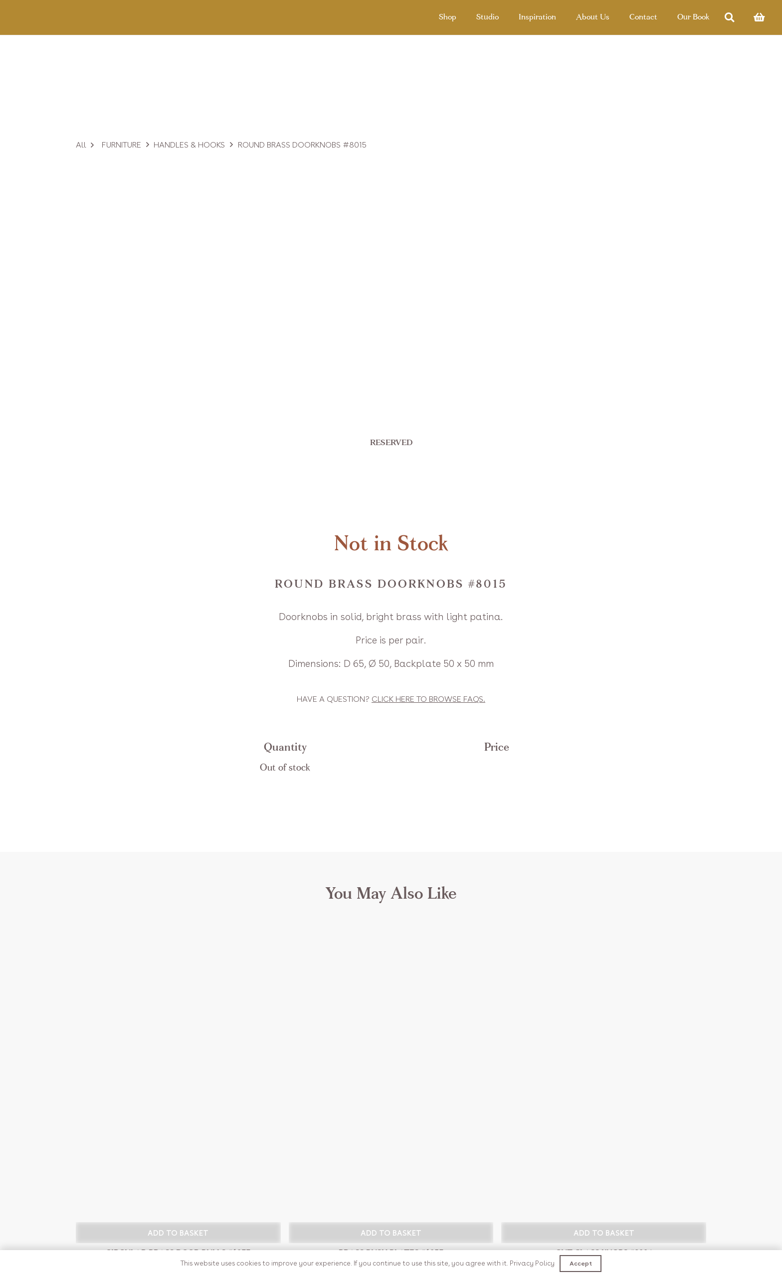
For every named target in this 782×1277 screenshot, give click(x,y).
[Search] (729, 17)
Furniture (121, 145)
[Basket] (759, 17)
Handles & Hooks (189, 145)
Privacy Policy (532, 1263)
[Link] (61, 17)
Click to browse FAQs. (428, 699)
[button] (178, 1232)
